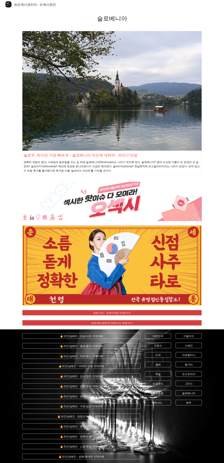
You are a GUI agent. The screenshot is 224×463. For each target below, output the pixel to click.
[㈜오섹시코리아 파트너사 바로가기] (112, 322)
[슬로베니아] (189, 393)
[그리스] (189, 383)
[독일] (158, 374)
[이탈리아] (189, 335)
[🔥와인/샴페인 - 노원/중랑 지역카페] (81, 446)
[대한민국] (158, 335)
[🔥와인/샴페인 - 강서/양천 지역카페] (81, 376)
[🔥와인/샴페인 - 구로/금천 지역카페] (81, 406)
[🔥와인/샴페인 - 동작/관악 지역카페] (81, 426)
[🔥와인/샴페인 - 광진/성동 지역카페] (81, 396)
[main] (112, 18)
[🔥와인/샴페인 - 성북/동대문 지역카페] (81, 456)
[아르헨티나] (189, 355)
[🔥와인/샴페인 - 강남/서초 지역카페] (81, 335)
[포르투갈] (158, 393)
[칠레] (158, 364)
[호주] (189, 402)
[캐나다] (158, 402)
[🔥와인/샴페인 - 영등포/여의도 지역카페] (81, 416)
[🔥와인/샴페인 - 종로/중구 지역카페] (81, 346)
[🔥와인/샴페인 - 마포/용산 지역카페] (81, 355)
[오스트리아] (189, 374)
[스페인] (189, 345)
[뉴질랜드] (158, 383)
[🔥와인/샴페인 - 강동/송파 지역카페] (81, 386)
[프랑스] (158, 345)
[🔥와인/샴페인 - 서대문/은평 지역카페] (81, 366)
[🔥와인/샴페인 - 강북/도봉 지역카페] (81, 436)
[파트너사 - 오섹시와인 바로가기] (112, 312)
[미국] (158, 355)
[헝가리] (189, 364)
